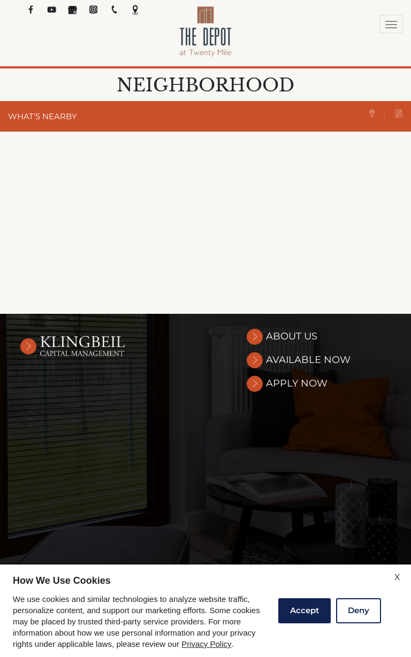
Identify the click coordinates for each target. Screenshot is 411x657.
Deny (358, 610)
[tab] (376, 114)
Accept (304, 610)
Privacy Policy (206, 644)
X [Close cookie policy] (397, 577)
